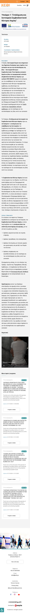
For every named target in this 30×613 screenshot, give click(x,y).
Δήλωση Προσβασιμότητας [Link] (15, 588)
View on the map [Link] (15, 561)
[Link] (17, 1)
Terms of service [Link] (15, 583)
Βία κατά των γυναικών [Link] (9, 362)
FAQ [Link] (27, 1)
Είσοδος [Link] (19, 5)
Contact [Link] (22, 1)
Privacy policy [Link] (15, 585)
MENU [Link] (24, 5)
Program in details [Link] (12, 409)
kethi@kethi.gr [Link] (15, 575)
